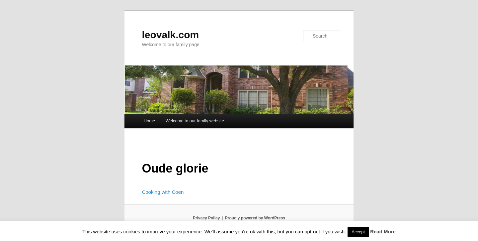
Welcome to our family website (195, 120)
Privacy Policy (206, 218)
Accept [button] (358, 231)
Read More (383, 231)
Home (149, 120)
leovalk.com (170, 34)
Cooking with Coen (163, 192)
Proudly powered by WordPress (255, 218)
